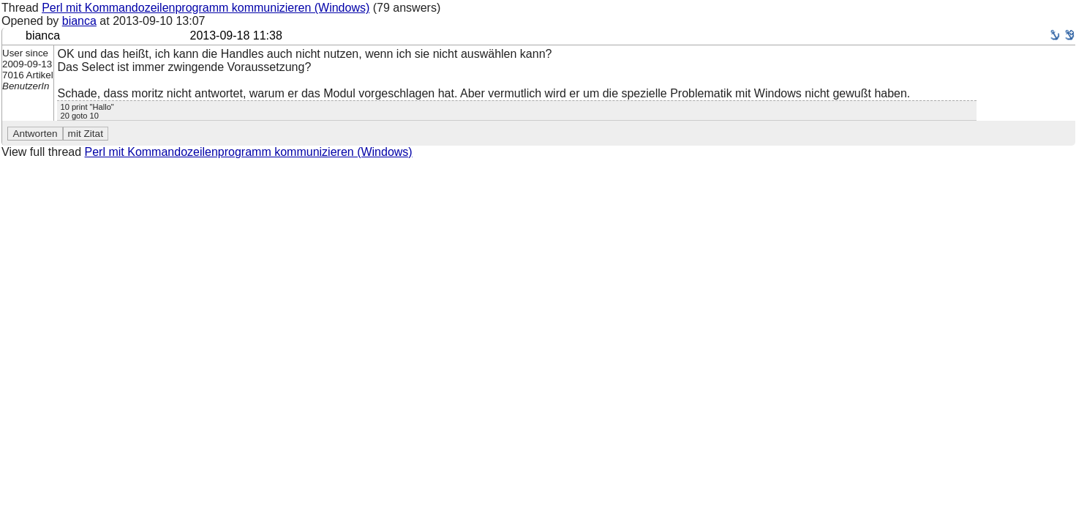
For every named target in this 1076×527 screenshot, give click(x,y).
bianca (79, 21)
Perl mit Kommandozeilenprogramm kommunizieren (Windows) (205, 7)
